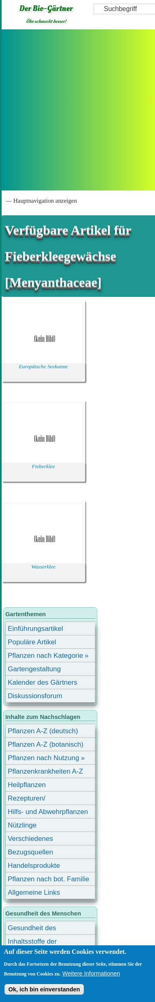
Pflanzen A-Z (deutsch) (43, 731)
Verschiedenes (30, 839)
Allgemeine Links (34, 892)
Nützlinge (22, 825)
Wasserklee (43, 567)
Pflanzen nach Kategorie (45, 655)
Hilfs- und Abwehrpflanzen (48, 812)
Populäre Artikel (32, 642)
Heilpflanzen (27, 785)
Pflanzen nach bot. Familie (48, 879)
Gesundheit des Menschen (32, 929)
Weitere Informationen (91, 973)
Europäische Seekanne (43, 366)
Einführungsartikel (35, 629)
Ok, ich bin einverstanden (44, 989)
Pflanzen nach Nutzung (43, 758)
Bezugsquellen (30, 852)
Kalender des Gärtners (42, 682)
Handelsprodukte (34, 865)
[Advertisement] (76, 109)
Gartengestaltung (34, 669)
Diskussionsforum (35, 696)
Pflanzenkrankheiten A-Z (45, 771)
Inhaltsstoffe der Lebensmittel (32, 943)
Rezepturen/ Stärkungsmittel (31, 799)
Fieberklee (43, 466)
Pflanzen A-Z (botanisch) (45, 744)
